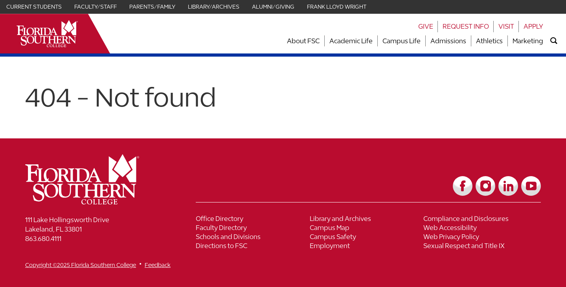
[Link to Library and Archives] (367, 219)
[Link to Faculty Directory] (253, 228)
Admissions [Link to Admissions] (448, 41)
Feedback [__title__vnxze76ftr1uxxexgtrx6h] (158, 264)
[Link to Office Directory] (253, 219)
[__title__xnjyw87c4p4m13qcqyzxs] (47, 33)
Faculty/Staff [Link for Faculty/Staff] (95, 7)
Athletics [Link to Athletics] (489, 41)
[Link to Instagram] (485, 186)
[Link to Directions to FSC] (253, 246)
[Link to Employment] (367, 246)
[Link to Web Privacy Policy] (480, 237)
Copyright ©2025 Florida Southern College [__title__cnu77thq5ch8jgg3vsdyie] (80, 264)
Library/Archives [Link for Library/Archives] (213, 7)
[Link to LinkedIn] (508, 186)
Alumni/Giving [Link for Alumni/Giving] (273, 7)
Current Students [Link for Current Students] (34, 7)
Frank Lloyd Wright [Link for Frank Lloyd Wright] (336, 7)
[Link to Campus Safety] (367, 237)
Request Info (466, 26)
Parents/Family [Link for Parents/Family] (152, 7)
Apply (533, 26)
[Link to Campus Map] (367, 228)
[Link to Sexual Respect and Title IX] (480, 246)
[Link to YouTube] (531, 186)
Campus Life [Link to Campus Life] (401, 41)
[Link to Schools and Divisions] (253, 237)
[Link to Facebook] (462, 186)
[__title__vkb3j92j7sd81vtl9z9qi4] (98, 201)
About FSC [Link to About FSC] (303, 41)
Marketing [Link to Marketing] (528, 41)
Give (425, 26)
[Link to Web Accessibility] (480, 228)
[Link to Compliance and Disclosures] (480, 219)
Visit (506, 26)
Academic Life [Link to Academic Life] (351, 41)
